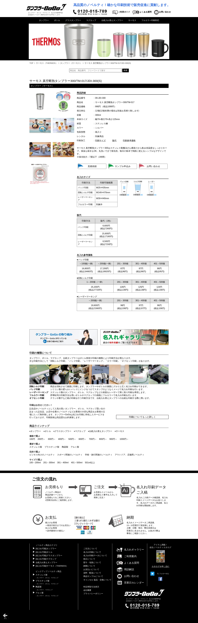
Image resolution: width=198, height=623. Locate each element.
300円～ (52, 439)
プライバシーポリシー (93, 594)
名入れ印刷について (92, 552)
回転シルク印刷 (57, 361)
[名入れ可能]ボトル (44, 552)
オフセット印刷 (129, 361)
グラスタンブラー (73, 20)
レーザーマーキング (93, 361)
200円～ (41, 439)
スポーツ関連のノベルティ (69, 455)
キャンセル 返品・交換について (97, 580)
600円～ (82, 439)
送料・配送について (92, 573)
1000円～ (124, 439)
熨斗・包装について (92, 562)
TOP (31, 63)
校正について (89, 559)
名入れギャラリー (130, 549)
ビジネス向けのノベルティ (42, 455)
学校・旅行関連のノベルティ (98, 455)
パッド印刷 (74, 361)
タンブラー (44, 20)
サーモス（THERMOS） (46, 63)
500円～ (72, 439)
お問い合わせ (127, 576)
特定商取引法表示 (91, 587)
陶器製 (65, 447)
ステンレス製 (35, 447)
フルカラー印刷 (36, 395)
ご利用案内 (126, 556)
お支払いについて (91, 569)
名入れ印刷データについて (95, 555)
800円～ (103, 439)
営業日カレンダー (130, 582)
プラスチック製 (52, 447)
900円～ (113, 439)
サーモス (132, 20)
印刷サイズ (100, 140)
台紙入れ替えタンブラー (112, 20)
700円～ (93, 439)
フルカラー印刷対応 (150, 20)
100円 (32, 439)
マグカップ (91, 20)
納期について (89, 566)
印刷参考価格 (129, 140)
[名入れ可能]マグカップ (46, 559)
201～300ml (49, 462)
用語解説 (125, 569)
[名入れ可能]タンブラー (46, 549)
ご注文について (90, 549)
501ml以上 (90, 462)
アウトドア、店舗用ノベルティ (129, 455)
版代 (114, 140)
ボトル (57, 20)
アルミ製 (75, 447)
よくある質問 (127, 562)
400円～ (62, 439)
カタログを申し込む (160, 566)
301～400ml (62, 462)
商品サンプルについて (93, 576)
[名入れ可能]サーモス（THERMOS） (52, 566)
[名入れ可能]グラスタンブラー (49, 555)
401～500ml (76, 462)
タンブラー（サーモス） (71, 63)
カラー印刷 (112, 361)
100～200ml (35, 462)
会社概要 (87, 590)
